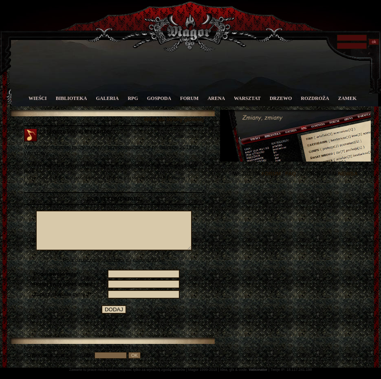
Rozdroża (315, 98)
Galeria (107, 98)
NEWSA (348, 174)
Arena (216, 98)
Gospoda (159, 98)
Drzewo (281, 98)
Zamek (347, 98)
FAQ (290, 174)
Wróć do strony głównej (174, 119)
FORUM (271, 174)
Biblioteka (71, 98)
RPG (133, 98)
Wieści (38, 98)
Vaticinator (258, 377)
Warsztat (247, 98)
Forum (189, 98)
